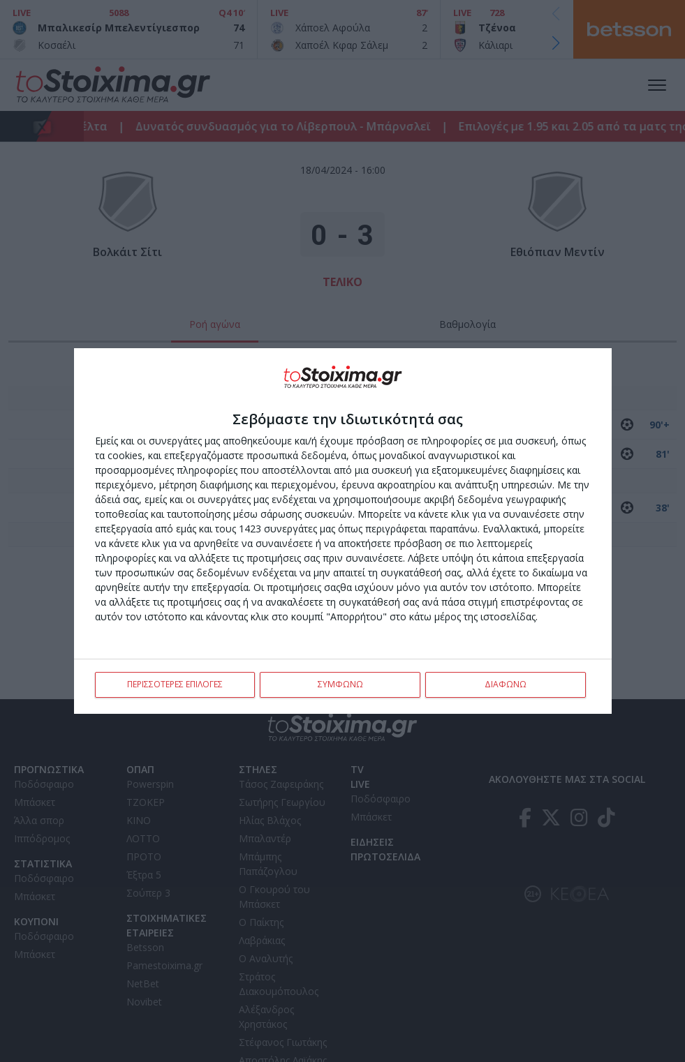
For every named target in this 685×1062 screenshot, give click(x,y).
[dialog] (343, 531)
